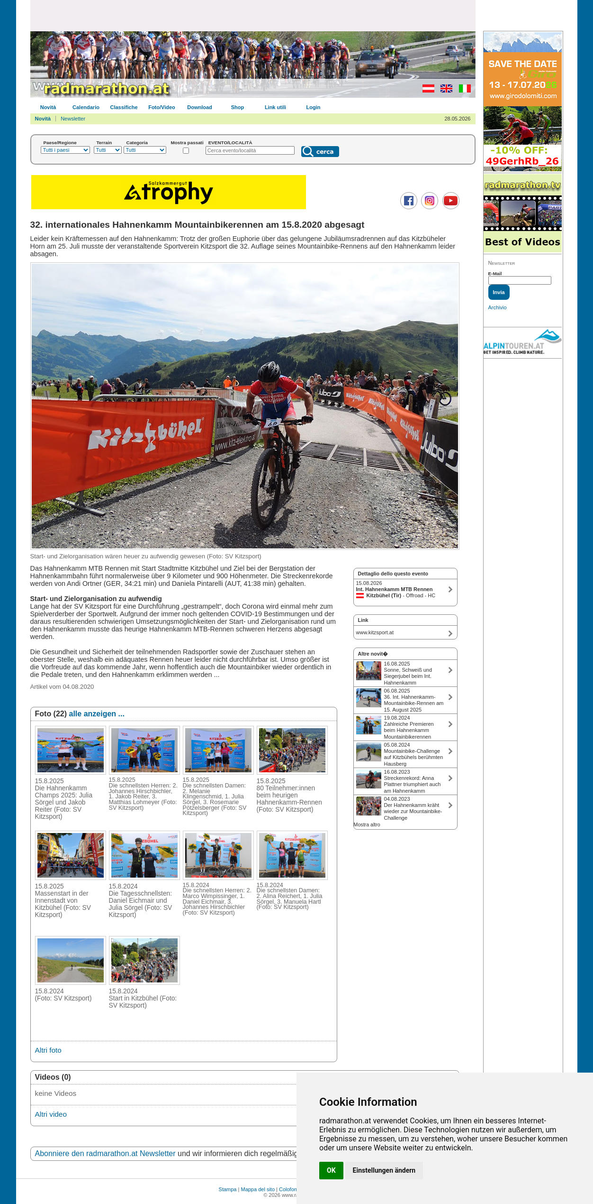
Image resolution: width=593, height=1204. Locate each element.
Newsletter (73, 118)
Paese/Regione (60, 142)
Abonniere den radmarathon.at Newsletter (105, 1153)
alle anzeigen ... (97, 714)
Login (313, 107)
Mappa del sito (258, 1189)
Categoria (137, 142)
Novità (48, 107)
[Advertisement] (253, 15)
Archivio (497, 307)
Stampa (228, 1189)
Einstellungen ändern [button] (384, 1170)
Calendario (85, 107)
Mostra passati (187, 142)
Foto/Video (161, 107)
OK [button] (331, 1170)
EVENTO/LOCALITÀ (230, 142)
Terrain (104, 142)
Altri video (51, 1114)
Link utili (275, 107)
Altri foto (48, 1050)
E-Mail (495, 273)
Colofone (289, 1189)
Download (199, 107)
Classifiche (123, 107)
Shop (237, 107)
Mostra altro (367, 824)
